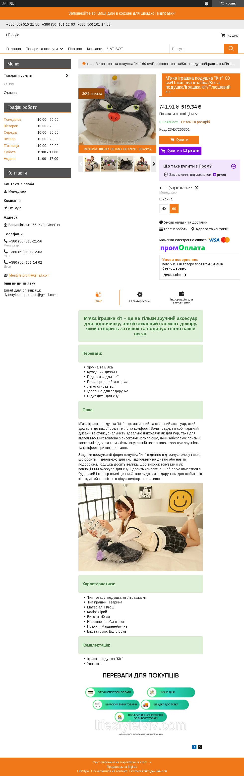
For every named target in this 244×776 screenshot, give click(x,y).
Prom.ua (145, 762)
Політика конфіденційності (148, 771)
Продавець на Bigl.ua (122, 767)
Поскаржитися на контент (109, 771)
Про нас (75, 49)
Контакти (94, 49)
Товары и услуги (18, 75)
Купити (182, 140)
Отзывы (10, 92)
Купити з (183, 151)
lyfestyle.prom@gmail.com (29, 275)
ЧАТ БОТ (115, 49)
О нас (9, 84)
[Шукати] (231, 49)
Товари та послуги (42, 49)
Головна (13, 49)
